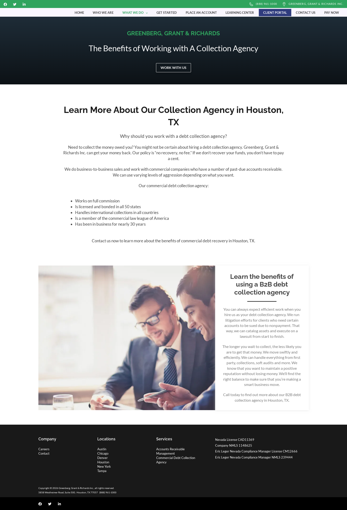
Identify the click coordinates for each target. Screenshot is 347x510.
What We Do (150, 12)
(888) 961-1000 (266, 3)
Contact (44, 453)
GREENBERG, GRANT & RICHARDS (173, 33)
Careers (44, 449)
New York (104, 466)
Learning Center (248, 12)
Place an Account (211, 12)
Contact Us (309, 12)
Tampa (101, 471)
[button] (161, 12)
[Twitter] (14, 4)
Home (100, 12)
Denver (102, 458)
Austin (101, 449)
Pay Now (333, 12)
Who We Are (121, 12)
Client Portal (281, 12)
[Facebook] (5, 4)
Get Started (180, 12)
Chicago (102, 453)
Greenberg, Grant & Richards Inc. (316, 3)
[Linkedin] (24, 4)
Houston (103, 462)
